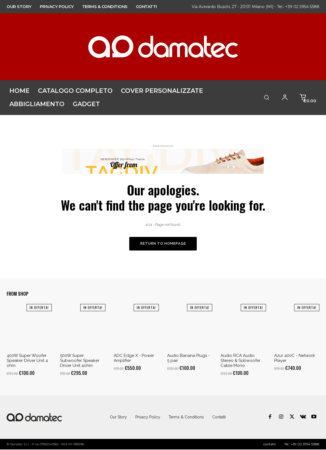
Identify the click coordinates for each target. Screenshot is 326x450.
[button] (266, 97)
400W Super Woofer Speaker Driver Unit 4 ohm (27, 360)
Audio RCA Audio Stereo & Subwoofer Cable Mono (240, 360)
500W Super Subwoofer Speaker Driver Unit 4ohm (79, 360)
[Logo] (34, 417)
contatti (269, 445)
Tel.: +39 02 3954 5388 (298, 6)
